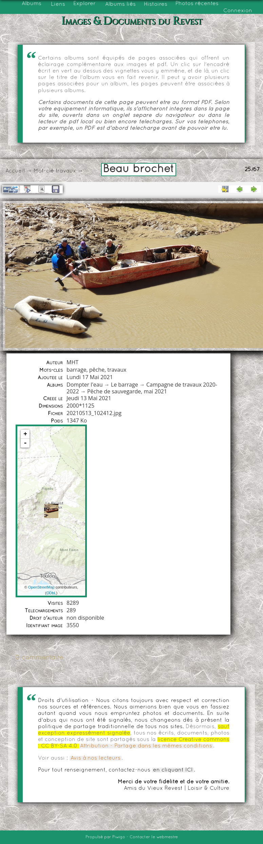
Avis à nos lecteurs (95, 758)
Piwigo (118, 837)
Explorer (84, 3)
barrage (76, 369)
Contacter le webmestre (154, 837)
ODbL (51, 593)
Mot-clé (44, 171)
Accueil (15, 171)
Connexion (237, 10)
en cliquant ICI (173, 770)
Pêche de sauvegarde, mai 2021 (127, 391)
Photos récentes (197, 3)
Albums (31, 3)
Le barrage (124, 384)
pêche (97, 369)
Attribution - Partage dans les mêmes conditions (146, 746)
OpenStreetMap (41, 587)
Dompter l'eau (84, 384)
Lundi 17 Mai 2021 (90, 377)
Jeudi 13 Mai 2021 (89, 398)
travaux (66, 171)
